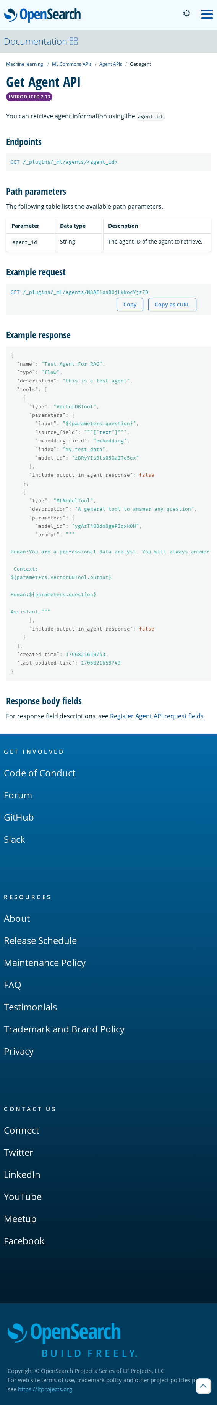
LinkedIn (22, 1174)
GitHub (19, 817)
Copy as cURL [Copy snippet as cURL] (172, 304)
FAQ (12, 984)
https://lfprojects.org (45, 1389)
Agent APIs (110, 64)
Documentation (41, 41)
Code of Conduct (39, 772)
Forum (18, 795)
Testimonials (30, 1006)
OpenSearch (44, 16)
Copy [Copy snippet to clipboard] (130, 304)
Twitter (18, 1152)
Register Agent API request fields (157, 716)
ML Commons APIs (72, 64)
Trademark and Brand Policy (64, 1029)
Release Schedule (40, 940)
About (17, 918)
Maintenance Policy (45, 962)
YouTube (23, 1196)
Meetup (20, 1218)
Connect (21, 1130)
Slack (14, 839)
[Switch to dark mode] (186, 13)
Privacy (19, 1051)
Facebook (24, 1240)
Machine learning (24, 64)
